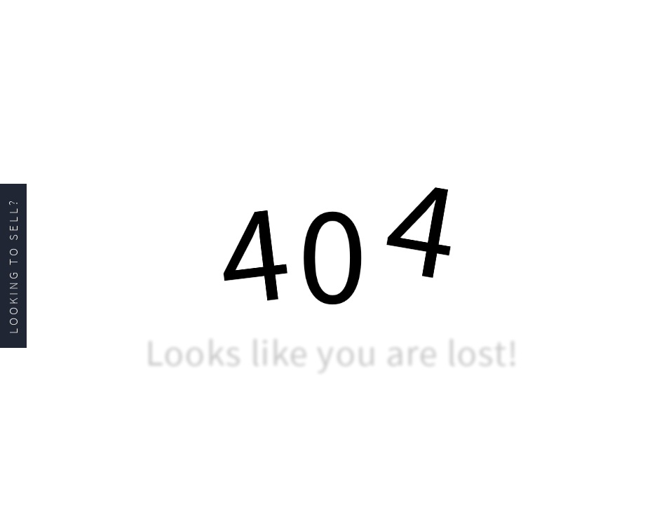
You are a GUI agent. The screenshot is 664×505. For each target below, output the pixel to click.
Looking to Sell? (13, 266)
